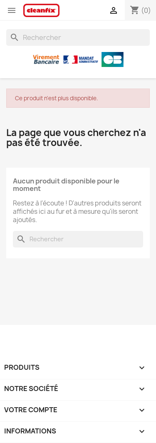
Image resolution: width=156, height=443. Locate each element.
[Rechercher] (78, 37)
